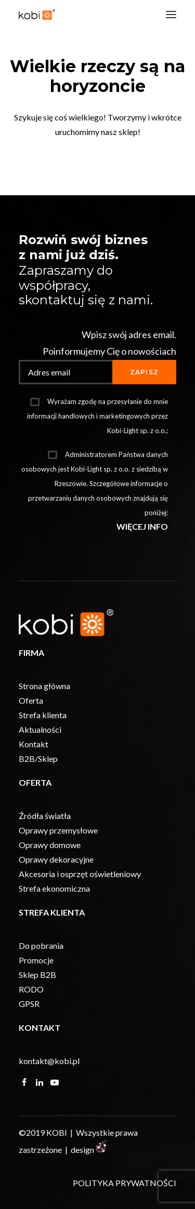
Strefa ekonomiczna (54, 888)
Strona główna (44, 686)
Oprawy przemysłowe (58, 830)
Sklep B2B (37, 974)
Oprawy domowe (50, 845)
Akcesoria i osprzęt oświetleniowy (80, 874)
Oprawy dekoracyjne (56, 859)
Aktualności (40, 729)
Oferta (31, 700)
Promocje (36, 960)
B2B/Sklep (38, 758)
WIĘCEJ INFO (142, 526)
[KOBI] (37, 14)
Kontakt (33, 744)
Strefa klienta (43, 715)
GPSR (29, 1004)
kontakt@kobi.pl (49, 1061)
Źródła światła (45, 816)
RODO (31, 989)
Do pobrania (41, 945)
